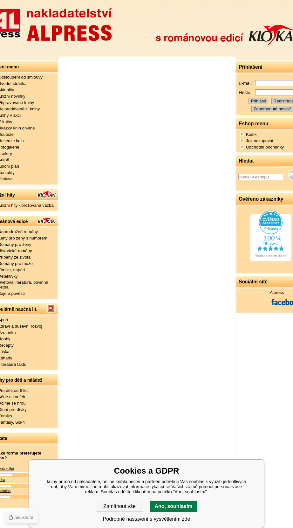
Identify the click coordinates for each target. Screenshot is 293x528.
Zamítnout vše (119, 506)
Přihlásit (258, 101)
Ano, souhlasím (173, 506)
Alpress (277, 292)
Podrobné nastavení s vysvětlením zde (146, 519)
